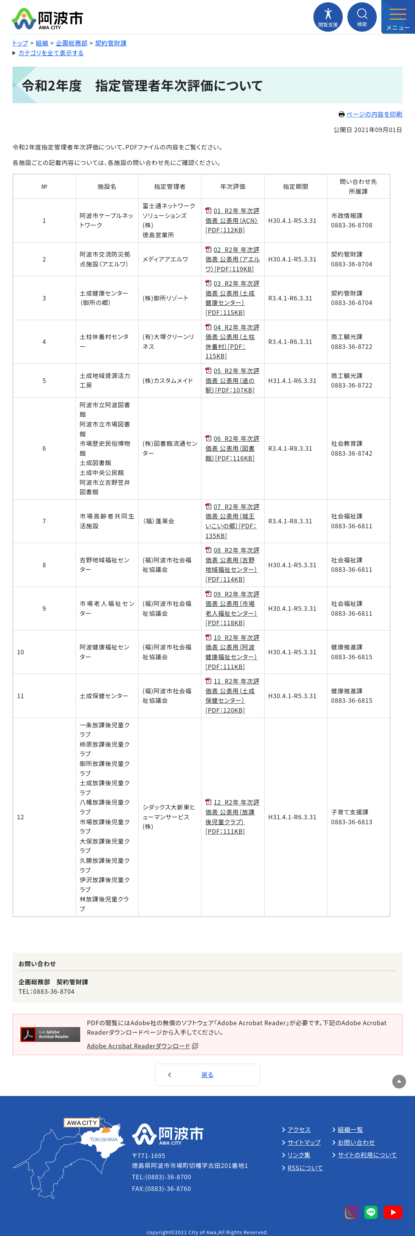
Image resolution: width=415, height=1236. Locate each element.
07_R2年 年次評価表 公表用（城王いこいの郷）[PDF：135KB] (232, 521)
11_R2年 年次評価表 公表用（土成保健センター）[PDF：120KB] (232, 695)
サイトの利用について (367, 1154)
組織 (42, 42)
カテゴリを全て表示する (51, 52)
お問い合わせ (356, 1142)
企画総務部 (72, 42)
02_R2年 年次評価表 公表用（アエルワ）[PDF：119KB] (232, 259)
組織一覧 (350, 1129)
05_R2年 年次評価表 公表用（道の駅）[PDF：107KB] (232, 380)
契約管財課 (111, 42)
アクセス (299, 1129)
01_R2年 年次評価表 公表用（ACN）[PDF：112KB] (232, 220)
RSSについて (305, 1167)
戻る (207, 1074)
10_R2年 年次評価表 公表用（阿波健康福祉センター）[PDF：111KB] (232, 652)
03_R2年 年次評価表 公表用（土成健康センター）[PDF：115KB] (232, 298)
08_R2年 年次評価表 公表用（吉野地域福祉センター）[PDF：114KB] (232, 564)
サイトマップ (304, 1142)
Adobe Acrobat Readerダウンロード (142, 1045)
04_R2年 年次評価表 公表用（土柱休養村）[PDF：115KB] (232, 341)
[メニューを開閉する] (398, 17)
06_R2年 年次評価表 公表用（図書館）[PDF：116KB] (232, 448)
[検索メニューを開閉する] (362, 17)
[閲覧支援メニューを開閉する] (328, 17)
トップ (20, 42)
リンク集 (299, 1154)
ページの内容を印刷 (371, 113)
